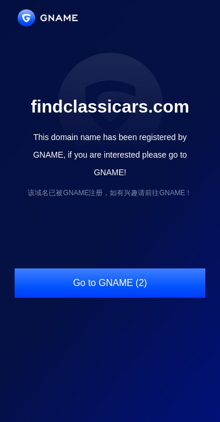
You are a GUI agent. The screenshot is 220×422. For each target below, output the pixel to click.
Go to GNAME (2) (110, 283)
